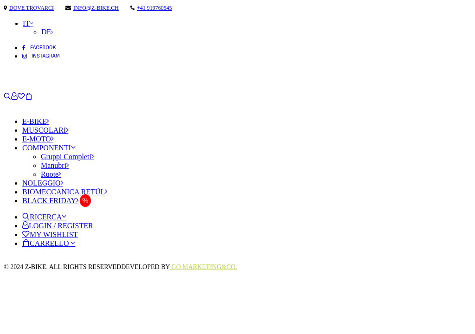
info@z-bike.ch (96, 8)
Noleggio (42, 183)
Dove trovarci (31, 8)
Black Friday (50, 201)
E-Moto (37, 139)
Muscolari (45, 130)
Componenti (49, 148)
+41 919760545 (154, 8)
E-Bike (35, 121)
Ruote (51, 174)
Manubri (55, 165)
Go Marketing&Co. (203, 266)
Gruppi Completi (67, 157)
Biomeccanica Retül (64, 192)
